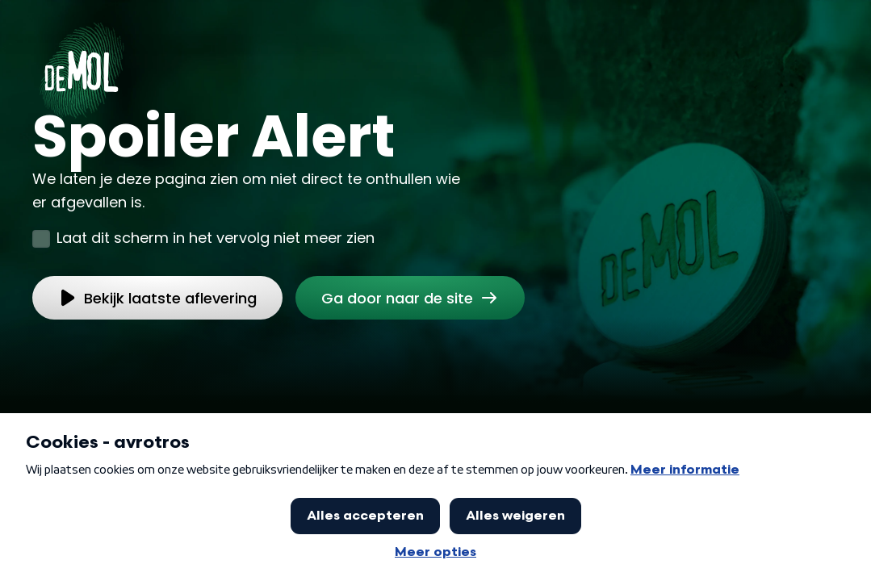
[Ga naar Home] (81, 65)
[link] (410, 298)
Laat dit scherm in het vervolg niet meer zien (216, 238)
